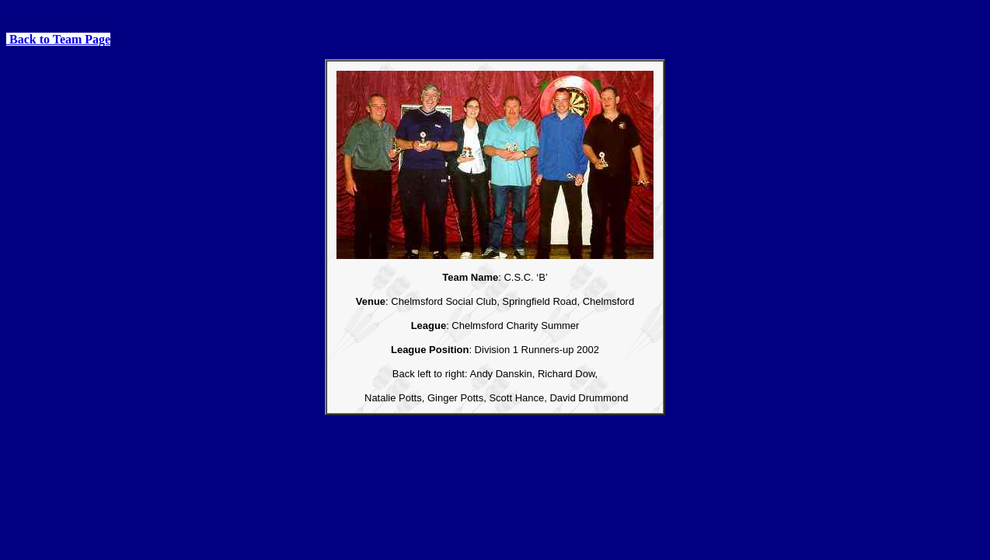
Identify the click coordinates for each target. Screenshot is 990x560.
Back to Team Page (58, 39)
